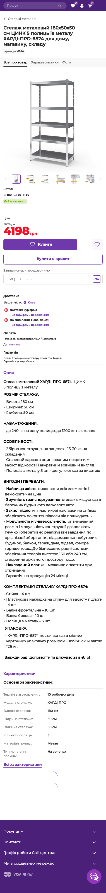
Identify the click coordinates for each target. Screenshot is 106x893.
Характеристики (45, 62)
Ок (96, 279)
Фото (66, 62)
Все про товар (15, 62)
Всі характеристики (22, 764)
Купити (40, 244)
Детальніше (11, 344)
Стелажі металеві (22, 19)
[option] (16, 179)
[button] (5, 179)
